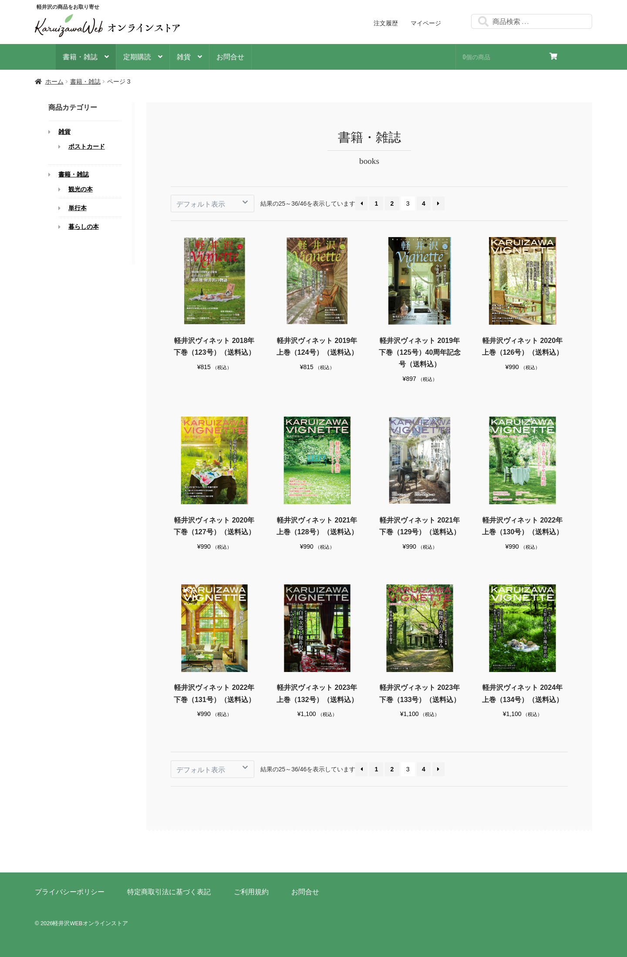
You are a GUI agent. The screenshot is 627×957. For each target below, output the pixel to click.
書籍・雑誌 (80, 56)
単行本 (77, 208)
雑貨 (184, 56)
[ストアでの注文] (212, 203)
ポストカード (86, 147)
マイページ (426, 23)
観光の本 (80, 189)
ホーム (54, 81)
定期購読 (137, 56)
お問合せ (230, 56)
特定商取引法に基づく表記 (169, 892)
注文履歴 (386, 23)
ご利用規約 (251, 892)
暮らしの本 (83, 227)
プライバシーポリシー (69, 892)
